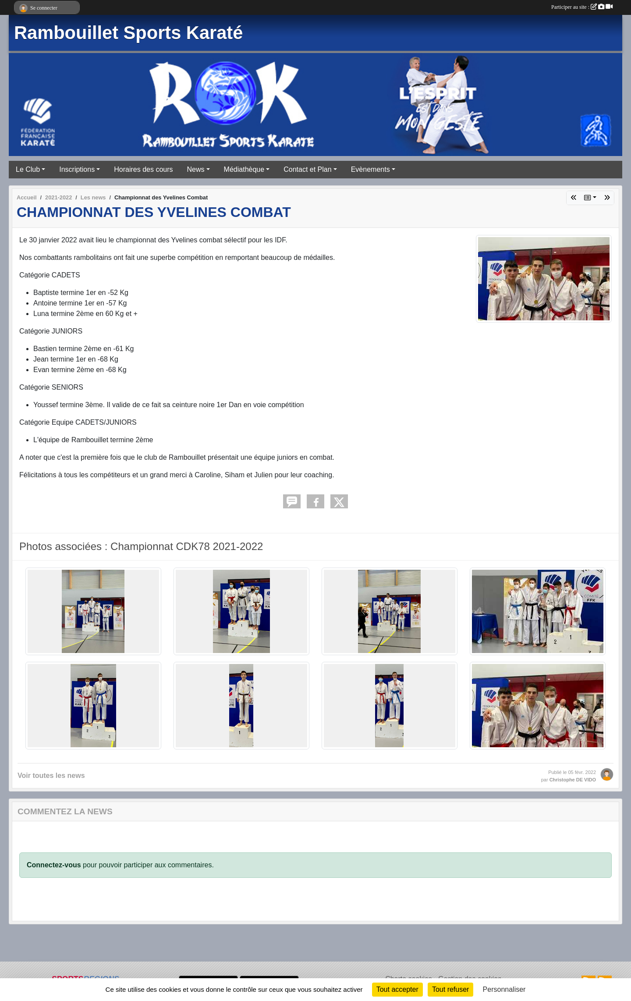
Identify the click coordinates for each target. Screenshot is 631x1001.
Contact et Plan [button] (307, 169)
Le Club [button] (28, 169)
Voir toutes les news (51, 775)
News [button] (196, 169)
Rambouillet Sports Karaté (128, 32)
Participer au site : (582, 7)
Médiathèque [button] (244, 169)
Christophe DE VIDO (572, 779)
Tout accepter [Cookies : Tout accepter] (397, 989)
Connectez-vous (54, 865)
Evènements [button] (370, 169)
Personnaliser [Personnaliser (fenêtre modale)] (504, 989)
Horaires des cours (143, 169)
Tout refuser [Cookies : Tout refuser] (450, 989)
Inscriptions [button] (77, 169)
